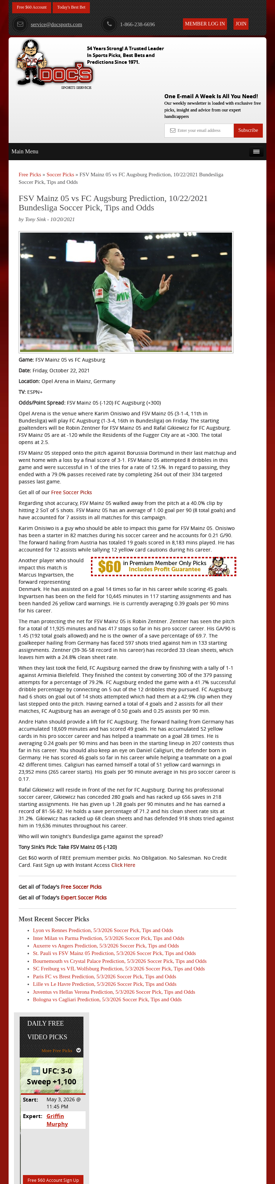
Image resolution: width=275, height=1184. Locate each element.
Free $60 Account (35, 8)
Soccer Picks (60, 121)
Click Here (31, 938)
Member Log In (205, 24)
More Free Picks (235, 153)
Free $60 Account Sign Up (229, 281)
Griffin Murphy (238, 218)
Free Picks (30, 121)
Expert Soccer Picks (84, 971)
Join (241, 24)
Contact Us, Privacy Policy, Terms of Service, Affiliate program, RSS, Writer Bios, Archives (178, 1175)
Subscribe (248, 77)
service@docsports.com (47, 24)
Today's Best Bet (80, 8)
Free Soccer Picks (71, 433)
